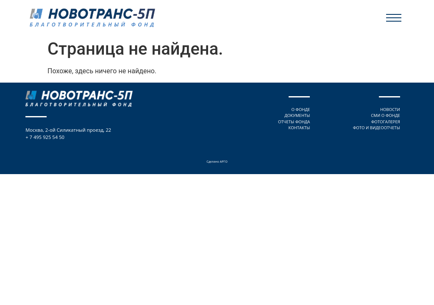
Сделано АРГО (217, 161)
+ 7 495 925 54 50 (44, 137)
